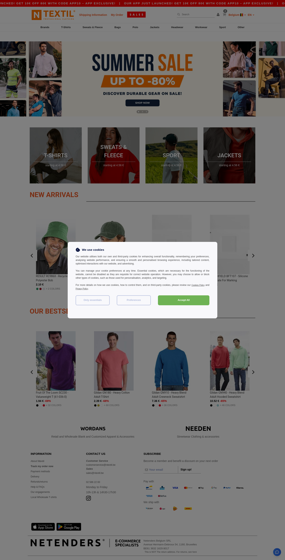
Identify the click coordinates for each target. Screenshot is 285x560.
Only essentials (93, 300)
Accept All (184, 300)
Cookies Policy (201, 285)
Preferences (134, 300)
